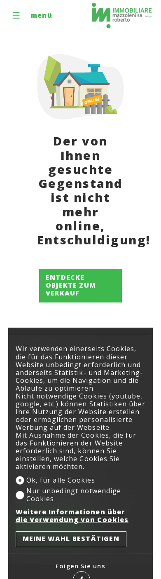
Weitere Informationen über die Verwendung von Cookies (72, 516)
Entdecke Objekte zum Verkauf (71, 285)
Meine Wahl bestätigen (71, 538)
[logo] (122, 15)
